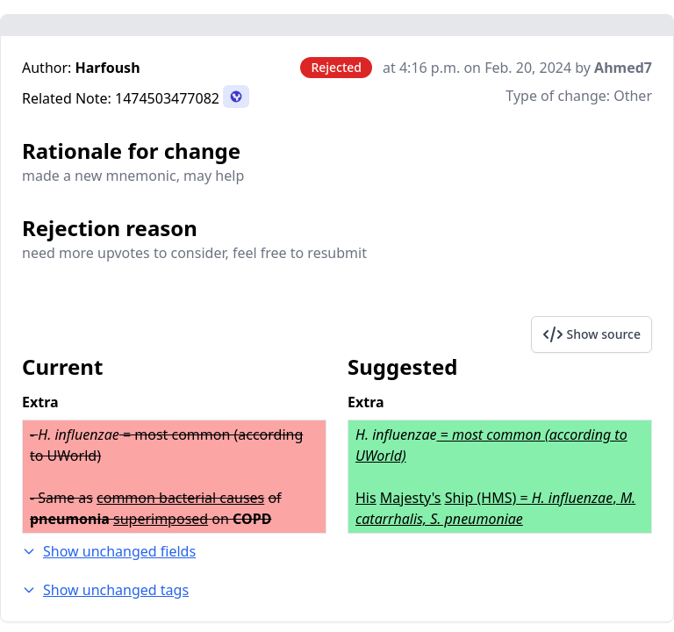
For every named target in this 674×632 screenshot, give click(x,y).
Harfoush (107, 67)
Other (632, 95)
